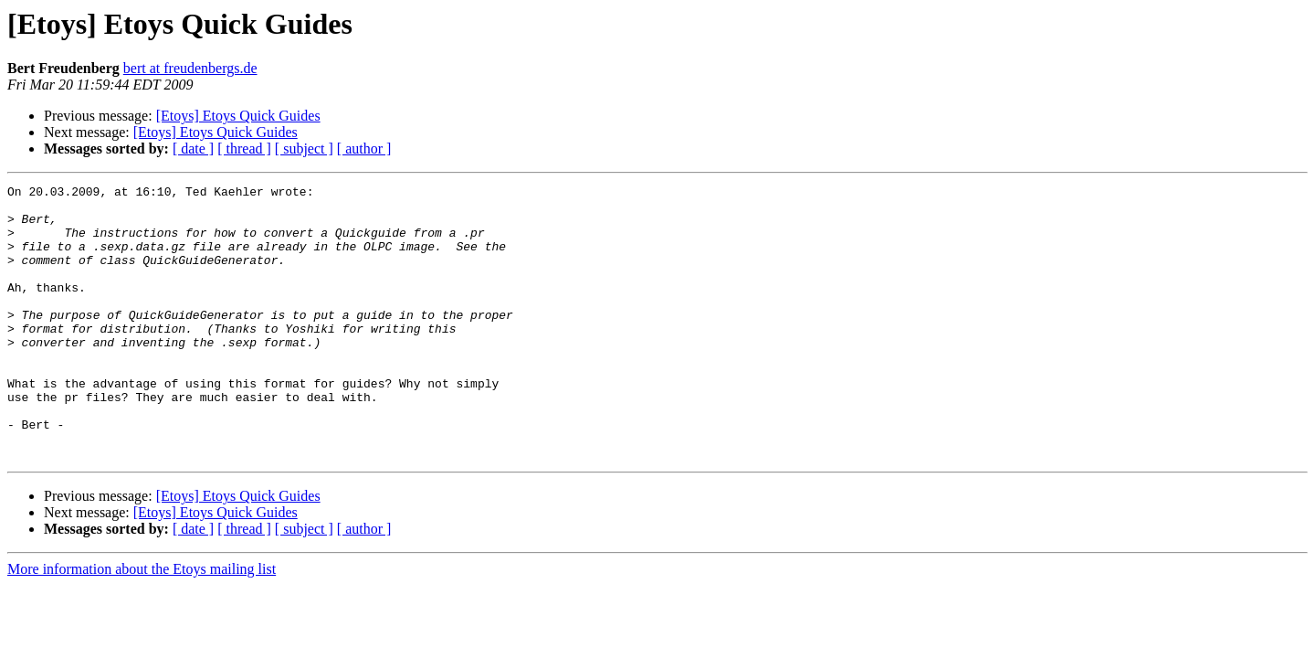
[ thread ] (244, 148)
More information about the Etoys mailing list (141, 623)
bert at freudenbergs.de (190, 68)
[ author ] (364, 148)
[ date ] (193, 148)
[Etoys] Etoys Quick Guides (238, 115)
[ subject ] (304, 148)
